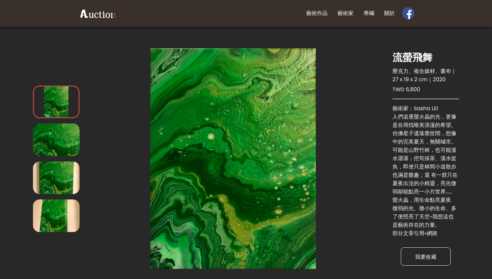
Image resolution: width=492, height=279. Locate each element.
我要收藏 (425, 257)
